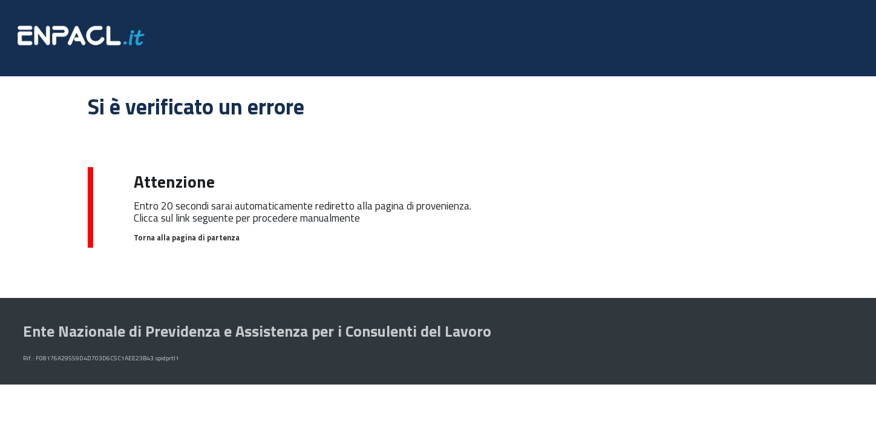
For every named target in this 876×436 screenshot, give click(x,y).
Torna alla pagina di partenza (187, 237)
